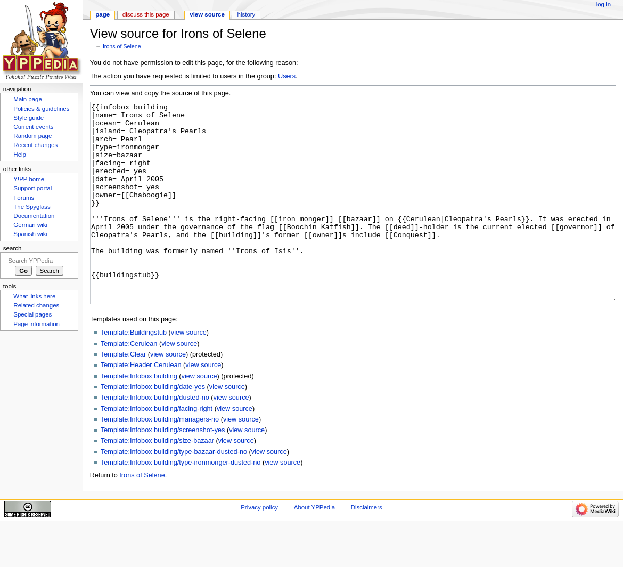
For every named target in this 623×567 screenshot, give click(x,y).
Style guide (28, 118)
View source (207, 14)
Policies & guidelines (41, 109)
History (246, 14)
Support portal (32, 188)
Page (102, 14)
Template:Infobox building (139, 416)
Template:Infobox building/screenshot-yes (163, 470)
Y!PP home (28, 179)
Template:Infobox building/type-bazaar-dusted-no (174, 492)
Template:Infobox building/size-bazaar (157, 480)
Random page (32, 136)
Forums (23, 198)
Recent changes (35, 145)
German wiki (30, 225)
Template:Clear (123, 394)
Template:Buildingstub (134, 372)
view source (189, 372)
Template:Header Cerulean (141, 405)
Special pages (32, 314)
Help (19, 154)
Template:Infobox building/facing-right (156, 448)
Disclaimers (366, 547)
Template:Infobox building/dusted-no (155, 437)
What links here (34, 296)
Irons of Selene (122, 46)
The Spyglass (31, 207)
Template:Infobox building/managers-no (160, 459)
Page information (36, 324)
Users (287, 76)
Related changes (36, 305)
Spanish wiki (30, 234)
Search (12, 248)
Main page (27, 99)
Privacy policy (259, 547)
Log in (603, 4)
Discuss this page (145, 14)
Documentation (33, 216)
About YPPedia (314, 547)
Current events (33, 127)
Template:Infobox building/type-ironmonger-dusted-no (180, 502)
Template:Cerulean (129, 383)
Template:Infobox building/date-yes (153, 427)
